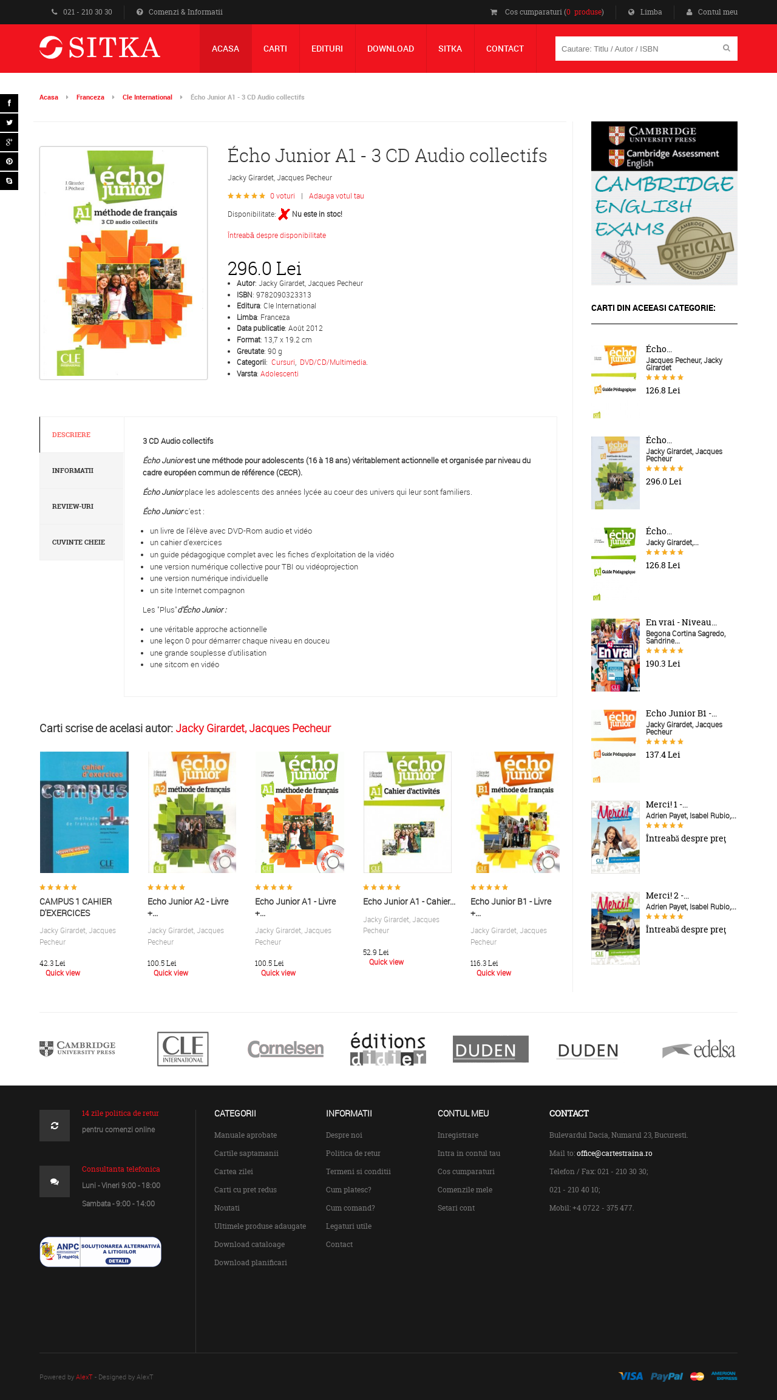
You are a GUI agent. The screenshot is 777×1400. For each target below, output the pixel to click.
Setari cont (456, 1208)
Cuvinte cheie (78, 542)
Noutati (227, 1208)
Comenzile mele (465, 1189)
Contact (339, 1244)
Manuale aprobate (245, 1135)
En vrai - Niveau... (681, 622)
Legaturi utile (349, 1226)
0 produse (584, 12)
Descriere (71, 435)
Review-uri (72, 506)
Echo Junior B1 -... (681, 713)
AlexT (84, 1376)
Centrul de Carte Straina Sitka (117, 52)
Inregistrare (458, 1135)
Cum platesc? (349, 1189)
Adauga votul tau (336, 195)
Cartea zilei (233, 1171)
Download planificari (250, 1262)
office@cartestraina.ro (615, 1153)
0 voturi (282, 195)
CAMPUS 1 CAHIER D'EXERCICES (75, 907)
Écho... (659, 349)
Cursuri (283, 362)
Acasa (48, 96)
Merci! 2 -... (667, 895)
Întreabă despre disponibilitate (277, 235)
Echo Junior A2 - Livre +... (188, 907)
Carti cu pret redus (245, 1189)
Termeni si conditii (358, 1171)
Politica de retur (353, 1153)
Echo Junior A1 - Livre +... (295, 907)
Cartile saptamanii (246, 1153)
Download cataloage (249, 1244)
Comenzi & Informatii (180, 12)
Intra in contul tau (469, 1153)
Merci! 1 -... (667, 804)
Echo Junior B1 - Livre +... (510, 907)
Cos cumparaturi (466, 1171)
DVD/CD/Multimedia (333, 362)
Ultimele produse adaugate (260, 1226)
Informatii (72, 470)
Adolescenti (279, 373)
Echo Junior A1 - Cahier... (409, 901)
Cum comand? (350, 1208)
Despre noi (344, 1135)
